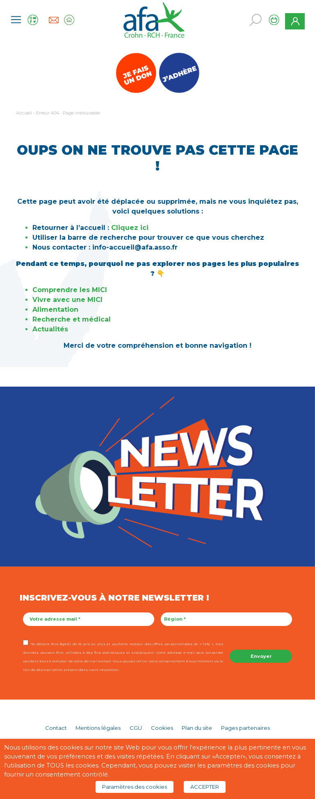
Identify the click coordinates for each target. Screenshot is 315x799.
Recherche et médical (71, 319)
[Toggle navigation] (16, 20)
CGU (136, 728)
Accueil (24, 113)
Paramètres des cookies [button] (134, 786)
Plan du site (197, 728)
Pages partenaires (245, 728)
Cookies (162, 728)
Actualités (50, 329)
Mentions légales (98, 728)
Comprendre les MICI (69, 290)
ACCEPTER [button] (204, 786)
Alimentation (55, 309)
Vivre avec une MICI (68, 300)
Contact (56, 728)
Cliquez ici (130, 228)
